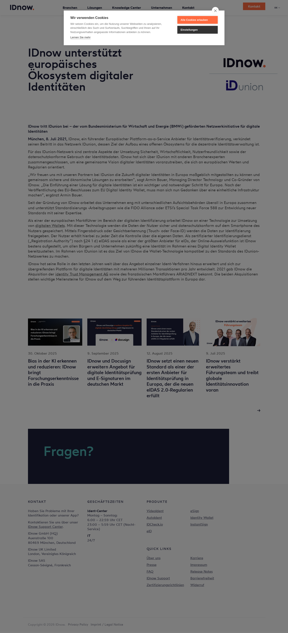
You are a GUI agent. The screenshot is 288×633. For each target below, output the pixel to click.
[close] (215, 10)
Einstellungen (189, 29)
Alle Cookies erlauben (194, 20)
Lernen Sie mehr (80, 37)
